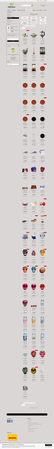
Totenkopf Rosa (42, 358)
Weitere (45, 10)
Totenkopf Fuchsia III (42, 291)
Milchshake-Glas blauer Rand (25, 72)
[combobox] (27, 26)
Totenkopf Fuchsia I (25, 291)
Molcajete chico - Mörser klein (25, 56)
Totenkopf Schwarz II (25, 375)
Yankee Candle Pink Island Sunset (25, 325)
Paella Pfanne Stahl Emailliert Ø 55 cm (42, 123)
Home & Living (28, 10)
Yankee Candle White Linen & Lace (42, 342)
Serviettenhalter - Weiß (42, 241)
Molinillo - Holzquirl (33, 56)
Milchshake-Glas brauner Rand (33, 72)
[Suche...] (32, 5)
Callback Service (30, 429)
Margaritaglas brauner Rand (42, 56)
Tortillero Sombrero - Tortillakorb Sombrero (33, 224)
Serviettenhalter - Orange (25, 274)
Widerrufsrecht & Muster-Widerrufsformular (34, 424)
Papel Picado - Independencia (34, 190)
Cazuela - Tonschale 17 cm (25, 106)
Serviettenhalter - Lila (25, 258)
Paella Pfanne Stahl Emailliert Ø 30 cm (42, 140)
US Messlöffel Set (25, 359)
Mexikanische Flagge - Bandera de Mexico (25, 173)
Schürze (34, 257)
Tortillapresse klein (34, 39)
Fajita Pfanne (25, 223)
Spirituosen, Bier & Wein (21, 10)
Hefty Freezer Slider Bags (34, 308)
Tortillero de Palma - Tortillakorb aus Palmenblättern (25, 207)
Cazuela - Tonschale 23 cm (42, 106)
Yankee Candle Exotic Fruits (34, 325)
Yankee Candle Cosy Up (25, 342)
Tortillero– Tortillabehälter (42, 274)
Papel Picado (34, 173)
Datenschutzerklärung (16, 447)
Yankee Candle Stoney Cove (42, 325)
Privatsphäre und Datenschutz (32, 428)
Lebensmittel (14, 10)
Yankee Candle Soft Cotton (42, 308)
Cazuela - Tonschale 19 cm (33, 106)
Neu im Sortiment (39, 10)
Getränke (8, 10)
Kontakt (29, 421)
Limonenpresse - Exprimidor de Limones (25, 39)
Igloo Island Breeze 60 (33, 241)
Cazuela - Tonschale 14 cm (42, 89)
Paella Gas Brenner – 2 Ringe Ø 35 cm (34, 157)
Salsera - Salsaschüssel (42, 190)
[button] (21, 26)
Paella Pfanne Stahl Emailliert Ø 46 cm (34, 123)
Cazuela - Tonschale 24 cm (25, 123)
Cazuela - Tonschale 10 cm (25, 89)
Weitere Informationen (48, 446)
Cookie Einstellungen (31, 431)
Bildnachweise (30, 425)
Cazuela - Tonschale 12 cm (33, 89)
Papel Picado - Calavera (42, 173)
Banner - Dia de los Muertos (25, 190)
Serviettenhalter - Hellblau (33, 274)
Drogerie (33, 10)
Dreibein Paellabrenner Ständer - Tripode (34, 140)
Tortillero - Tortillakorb (33, 207)
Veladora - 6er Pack (25, 241)
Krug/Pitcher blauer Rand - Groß (42, 157)
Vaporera (25, 392)
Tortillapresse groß (42, 39)
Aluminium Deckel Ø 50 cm (25, 140)
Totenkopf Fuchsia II (33, 291)
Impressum (30, 420)
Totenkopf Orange (33, 375)
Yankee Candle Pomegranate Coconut (34, 342)
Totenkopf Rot (34, 358)
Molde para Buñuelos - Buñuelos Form (42, 375)
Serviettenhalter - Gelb (42, 258)
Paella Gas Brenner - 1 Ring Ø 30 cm (25, 157)
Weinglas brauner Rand (42, 224)
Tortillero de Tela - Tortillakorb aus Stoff (42, 207)
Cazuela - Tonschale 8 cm (42, 72)
